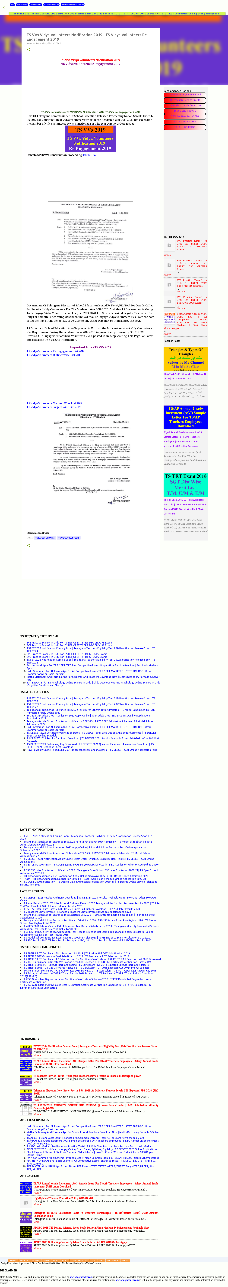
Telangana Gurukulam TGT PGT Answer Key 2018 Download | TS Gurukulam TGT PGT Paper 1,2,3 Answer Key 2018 (90, 970)
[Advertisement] (91, 88)
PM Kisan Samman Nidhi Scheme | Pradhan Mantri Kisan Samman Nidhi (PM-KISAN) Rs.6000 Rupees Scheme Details (93, 1157)
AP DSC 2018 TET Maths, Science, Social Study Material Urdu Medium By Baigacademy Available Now (91, 1227)
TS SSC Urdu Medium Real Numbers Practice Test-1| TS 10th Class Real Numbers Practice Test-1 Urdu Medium (90, 1146)
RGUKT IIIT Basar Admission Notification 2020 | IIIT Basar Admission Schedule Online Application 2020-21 (85, 878)
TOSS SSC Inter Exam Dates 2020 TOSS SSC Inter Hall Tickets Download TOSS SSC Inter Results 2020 (82, 909)
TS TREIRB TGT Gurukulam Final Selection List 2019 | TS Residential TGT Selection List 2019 (77, 953)
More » (37, 1055)
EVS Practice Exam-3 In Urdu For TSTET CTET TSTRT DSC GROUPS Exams (118, 14)
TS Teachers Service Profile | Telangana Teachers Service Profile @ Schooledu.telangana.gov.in (78, 911)
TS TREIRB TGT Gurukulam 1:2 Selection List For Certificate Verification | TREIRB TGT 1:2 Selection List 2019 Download (92, 959)
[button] (28, 50)
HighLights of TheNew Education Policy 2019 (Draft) (63, 1198)
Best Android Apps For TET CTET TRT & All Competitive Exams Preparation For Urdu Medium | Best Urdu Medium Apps (185, 321)
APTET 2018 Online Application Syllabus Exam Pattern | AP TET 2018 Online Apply (80, 1242)
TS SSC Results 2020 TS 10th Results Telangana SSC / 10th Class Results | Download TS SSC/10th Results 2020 (87, 940)
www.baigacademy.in (127, 1280)
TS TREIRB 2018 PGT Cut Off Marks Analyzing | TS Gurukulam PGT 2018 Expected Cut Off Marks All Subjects (86, 964)
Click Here (90, 155)
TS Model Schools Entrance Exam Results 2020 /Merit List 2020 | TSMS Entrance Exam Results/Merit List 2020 (87, 937)
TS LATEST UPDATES (45, 538)
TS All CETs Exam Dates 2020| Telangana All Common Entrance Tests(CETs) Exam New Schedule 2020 (85, 1137)
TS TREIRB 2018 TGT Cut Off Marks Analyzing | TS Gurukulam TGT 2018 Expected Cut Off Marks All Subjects (86, 967)
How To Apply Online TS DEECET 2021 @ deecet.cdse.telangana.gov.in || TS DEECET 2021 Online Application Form (92, 749)
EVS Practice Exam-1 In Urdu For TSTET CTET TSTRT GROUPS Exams (67, 656)
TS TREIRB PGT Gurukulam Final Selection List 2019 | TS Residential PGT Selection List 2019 (76, 956)
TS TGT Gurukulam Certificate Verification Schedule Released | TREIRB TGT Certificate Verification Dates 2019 (87, 962)
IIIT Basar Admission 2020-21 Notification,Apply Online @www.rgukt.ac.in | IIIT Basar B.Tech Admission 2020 (86, 876)
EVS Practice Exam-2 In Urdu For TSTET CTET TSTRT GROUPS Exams (67, 654)
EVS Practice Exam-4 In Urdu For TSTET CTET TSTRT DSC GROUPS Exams (70, 642)
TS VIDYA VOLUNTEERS (68, 538)
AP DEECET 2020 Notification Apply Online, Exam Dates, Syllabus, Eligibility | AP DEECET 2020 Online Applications (92, 1149)
